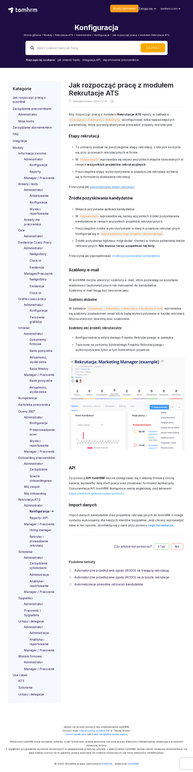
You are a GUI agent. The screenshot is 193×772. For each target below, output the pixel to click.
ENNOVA (107, 763)
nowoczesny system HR (94, 730)
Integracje (20, 141)
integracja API (91, 59)
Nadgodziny (38, 254)
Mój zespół (32, 487)
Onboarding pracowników (36, 458)
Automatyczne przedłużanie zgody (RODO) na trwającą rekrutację (121, 570)
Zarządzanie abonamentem (32, 127)
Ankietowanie (39, 196)
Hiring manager (40, 530)
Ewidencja (37, 267)
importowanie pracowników (121, 59)
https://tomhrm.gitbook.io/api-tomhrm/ (96, 493)
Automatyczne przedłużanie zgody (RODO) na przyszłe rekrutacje (121, 577)
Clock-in (35, 260)
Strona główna (32, 34)
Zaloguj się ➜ (147, 8)
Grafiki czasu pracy (32, 299)
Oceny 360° (26, 411)
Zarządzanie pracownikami (32, 109)
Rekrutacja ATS (64, 34)
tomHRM (133, 763)
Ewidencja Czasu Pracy (35, 242)
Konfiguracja (101, 34)
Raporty (35, 172)
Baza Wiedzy (39, 369)
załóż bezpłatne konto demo (109, 734)
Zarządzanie (38, 469)
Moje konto (26, 121)
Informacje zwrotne (32, 153)
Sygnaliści (25, 598)
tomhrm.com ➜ (171, 8)
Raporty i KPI (39, 518)
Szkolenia (25, 552)
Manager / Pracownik (39, 178)
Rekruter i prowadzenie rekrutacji (39, 541)
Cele (21, 230)
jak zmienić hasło (69, 59)
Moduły (48, 34)
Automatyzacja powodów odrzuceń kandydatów (108, 584)
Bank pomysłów (41, 351)
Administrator (84, 34)
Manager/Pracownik (38, 273)
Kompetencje (27, 398)
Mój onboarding (35, 493)
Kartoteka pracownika (34, 405)
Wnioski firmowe (30, 656)
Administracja (39, 574)
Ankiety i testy (28, 184)
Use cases (20, 675)
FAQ (15, 134)
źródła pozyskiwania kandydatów (135, 256)
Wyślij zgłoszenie (124, 8)
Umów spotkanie (76, 734)
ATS (21, 681)
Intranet (23, 328)
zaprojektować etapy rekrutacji (112, 187)
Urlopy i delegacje (31, 621)
